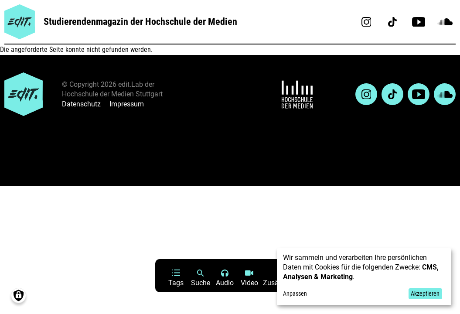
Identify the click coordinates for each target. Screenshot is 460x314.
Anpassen (295, 293)
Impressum (126, 104)
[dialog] (364, 276)
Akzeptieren (425, 293)
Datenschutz (81, 104)
